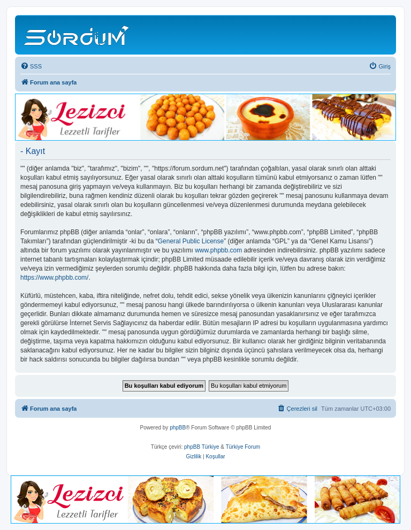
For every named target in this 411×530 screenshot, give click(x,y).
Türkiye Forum (243, 447)
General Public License (191, 241)
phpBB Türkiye (201, 447)
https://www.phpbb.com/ (54, 277)
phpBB (178, 428)
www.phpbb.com (218, 250)
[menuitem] (31, 66)
